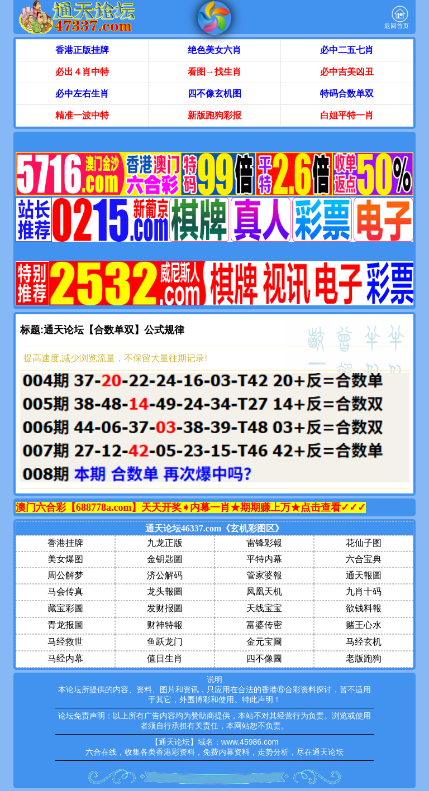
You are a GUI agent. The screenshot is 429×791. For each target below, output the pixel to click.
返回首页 (396, 17)
